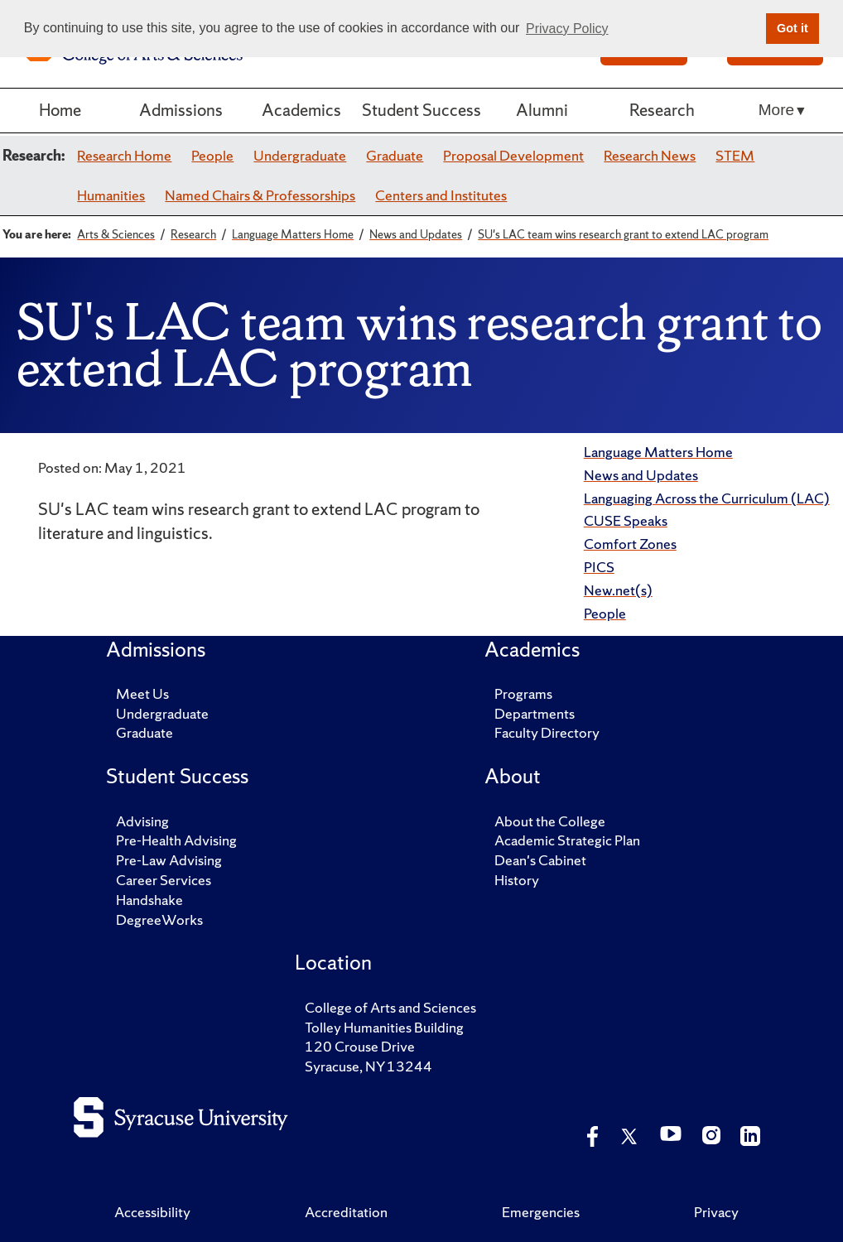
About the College (549, 820)
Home (60, 110)
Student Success (421, 110)
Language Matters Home (658, 451)
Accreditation (346, 1211)
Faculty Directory (547, 732)
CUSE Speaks (625, 520)
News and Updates (641, 474)
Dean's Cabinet (540, 859)
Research (662, 110)
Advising (142, 820)
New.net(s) (618, 589)
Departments (534, 713)
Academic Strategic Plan (567, 840)
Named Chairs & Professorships (260, 195)
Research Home (124, 155)
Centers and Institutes (441, 195)
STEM (734, 155)
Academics (301, 110)
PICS (599, 566)
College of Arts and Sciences (390, 1007)
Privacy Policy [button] (567, 29)
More (776, 109)
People (212, 155)
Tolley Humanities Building (384, 1027)
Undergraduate (299, 155)
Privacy (716, 1211)
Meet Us (142, 693)
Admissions (181, 110)
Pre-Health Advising (176, 840)
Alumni (542, 110)
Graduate (394, 155)
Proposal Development (513, 155)
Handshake (149, 899)
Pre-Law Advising (169, 859)
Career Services (163, 879)
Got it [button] (792, 28)
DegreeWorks (159, 919)
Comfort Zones (630, 543)
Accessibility (152, 1211)
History (516, 879)
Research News (650, 155)
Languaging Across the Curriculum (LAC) (707, 498)
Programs (523, 693)
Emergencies (541, 1211)
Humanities (111, 195)
